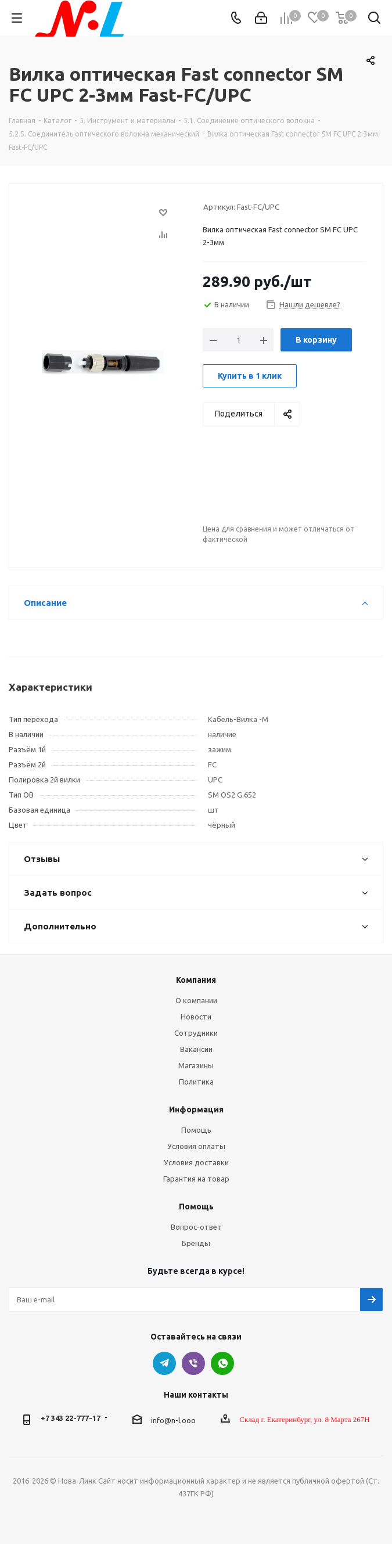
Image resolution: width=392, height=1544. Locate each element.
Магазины (196, 1065)
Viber (193, 1363)
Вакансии (196, 1049)
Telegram (164, 1363)
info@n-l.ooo (173, 1420)
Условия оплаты (196, 1146)
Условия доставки (196, 1162)
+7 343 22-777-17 (70, 1418)
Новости (196, 1016)
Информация (196, 1109)
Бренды (196, 1243)
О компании (196, 1000)
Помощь (196, 1130)
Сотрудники (196, 1033)
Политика (196, 1082)
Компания (196, 980)
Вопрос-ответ (196, 1227)
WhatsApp (222, 1363)
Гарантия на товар (196, 1179)
